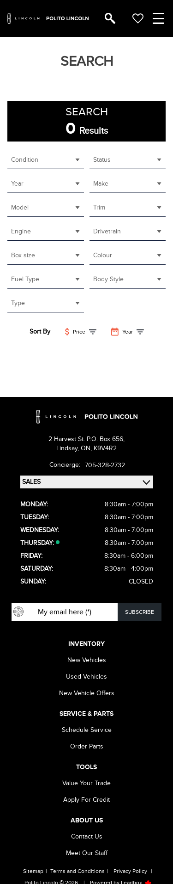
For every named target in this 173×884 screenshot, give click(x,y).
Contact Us (86, 836)
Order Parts (86, 746)
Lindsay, (68, 448)
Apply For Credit (86, 800)
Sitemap (33, 871)
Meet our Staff (86, 853)
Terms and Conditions (77, 871)
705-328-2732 (105, 465)
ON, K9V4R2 (99, 448)
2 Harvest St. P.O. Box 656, (86, 439)
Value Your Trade (86, 783)
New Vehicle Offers (86, 693)
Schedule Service (87, 730)
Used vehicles (86, 676)
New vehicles (86, 660)
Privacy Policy (130, 871)
